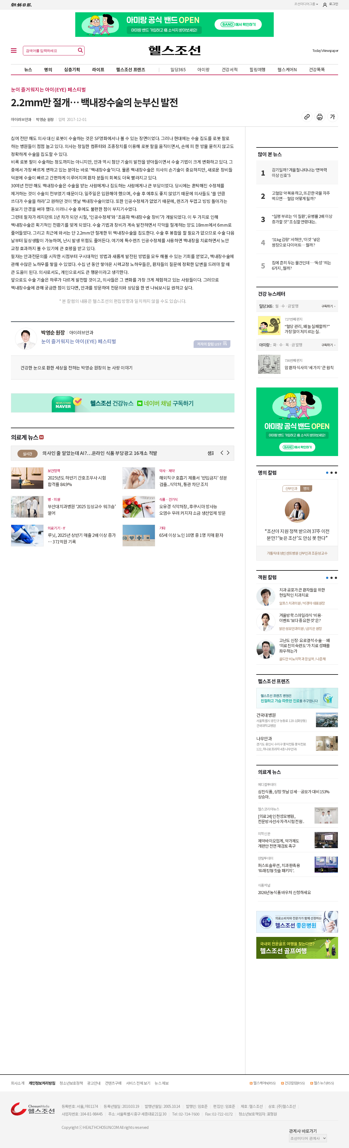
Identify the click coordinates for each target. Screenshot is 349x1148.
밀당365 (178, 69)
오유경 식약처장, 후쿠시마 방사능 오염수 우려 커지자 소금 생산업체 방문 (192, 509)
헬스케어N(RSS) (264, 1082)
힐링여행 (257, 69)
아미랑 (203, 69)
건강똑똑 (317, 69)
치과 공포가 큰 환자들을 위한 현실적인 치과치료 (302, 592)
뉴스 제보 (162, 1083)
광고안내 (94, 1083)
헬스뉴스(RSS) (324, 1082)
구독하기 (327, 306)
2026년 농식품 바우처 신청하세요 (284, 892)
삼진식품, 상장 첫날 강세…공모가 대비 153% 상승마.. (293, 794)
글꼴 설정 (332, 116)
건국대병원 (266, 715)
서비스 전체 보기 (138, 1083)
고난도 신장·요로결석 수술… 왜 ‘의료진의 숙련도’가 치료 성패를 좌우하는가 (304, 645)
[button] (327, 473)
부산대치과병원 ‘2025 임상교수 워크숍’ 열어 (82, 509)
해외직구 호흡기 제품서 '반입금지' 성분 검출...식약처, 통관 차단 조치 (193, 480)
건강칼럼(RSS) (295, 1082)
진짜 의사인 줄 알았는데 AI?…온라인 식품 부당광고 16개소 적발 (104, 452)
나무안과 (264, 738)
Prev (223, 453)
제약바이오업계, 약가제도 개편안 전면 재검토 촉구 (278, 843)
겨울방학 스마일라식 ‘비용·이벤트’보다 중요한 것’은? (301, 617)
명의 (48, 69)
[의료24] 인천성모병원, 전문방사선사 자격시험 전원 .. (281, 818)
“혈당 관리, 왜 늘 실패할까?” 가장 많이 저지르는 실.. (307, 329)
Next (229, 453)
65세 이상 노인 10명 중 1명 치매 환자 (191, 535)
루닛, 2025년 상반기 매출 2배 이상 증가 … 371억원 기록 (82, 538)
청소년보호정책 (71, 1083)
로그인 (333, 4)
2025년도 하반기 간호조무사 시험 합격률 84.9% (77, 480)
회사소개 (17, 1083)
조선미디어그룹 (306, 4)
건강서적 (230, 69)
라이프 (98, 69)
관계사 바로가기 (303, 1131)
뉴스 (28, 69)
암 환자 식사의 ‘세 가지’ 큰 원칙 (309, 367)
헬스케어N (287, 69)
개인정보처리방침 (42, 1083)
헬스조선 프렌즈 (130, 69)
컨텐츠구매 (113, 1083)
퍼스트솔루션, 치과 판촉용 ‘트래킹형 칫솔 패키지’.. (279, 868)
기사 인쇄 (319, 116)
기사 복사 (307, 116)
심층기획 (72, 69)
